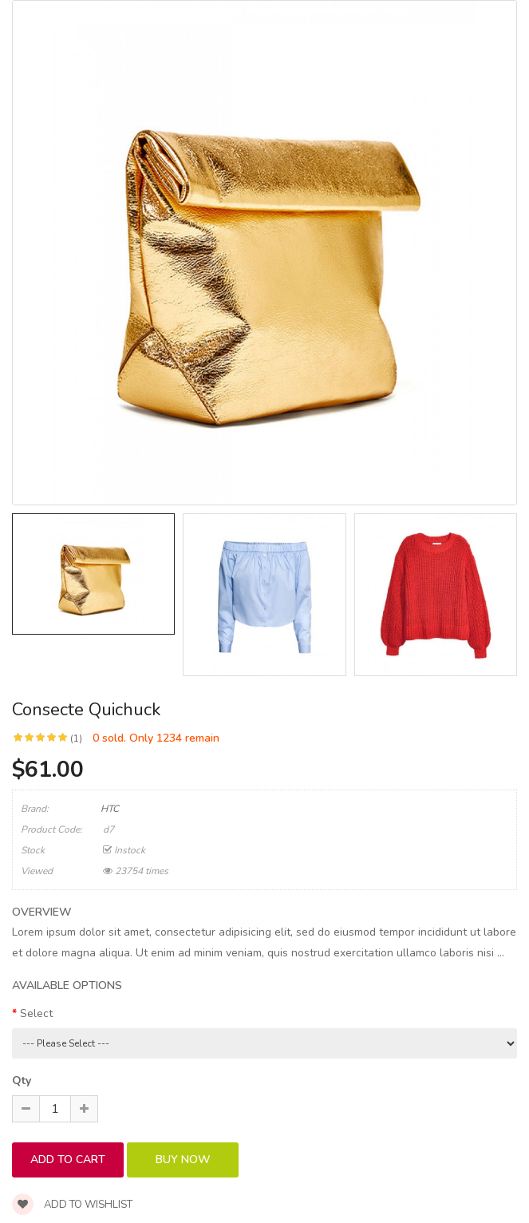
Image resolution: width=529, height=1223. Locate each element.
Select (36, 1013)
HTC (110, 808)
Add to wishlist (72, 1204)
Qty (21, 1080)
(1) (76, 738)
